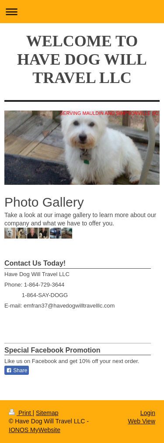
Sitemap (47, 412)
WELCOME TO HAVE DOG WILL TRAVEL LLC (82, 59)
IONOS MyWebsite (34, 429)
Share (16, 370)
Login (147, 412)
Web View (141, 421)
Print (21, 412)
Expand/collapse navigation (82, 11)
